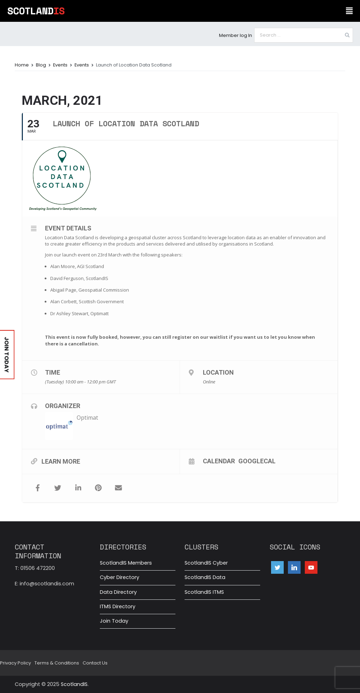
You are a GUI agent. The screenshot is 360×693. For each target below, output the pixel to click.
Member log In (235, 35)
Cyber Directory (119, 577)
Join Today (114, 620)
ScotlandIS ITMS (204, 592)
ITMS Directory (117, 606)
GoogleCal (257, 460)
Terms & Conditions (56, 663)
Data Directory (118, 592)
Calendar (219, 460)
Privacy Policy (15, 663)
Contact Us (95, 663)
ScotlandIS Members (126, 562)
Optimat (87, 417)
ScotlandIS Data (205, 577)
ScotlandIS (74, 684)
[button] (349, 11)
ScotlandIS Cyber (206, 562)
